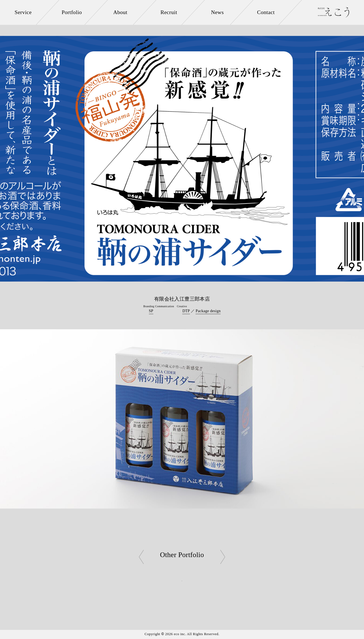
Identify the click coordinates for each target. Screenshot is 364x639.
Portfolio (72, 12)
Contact (266, 12)
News (217, 12)
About (120, 12)
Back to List (181, 580)
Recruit (169, 12)
